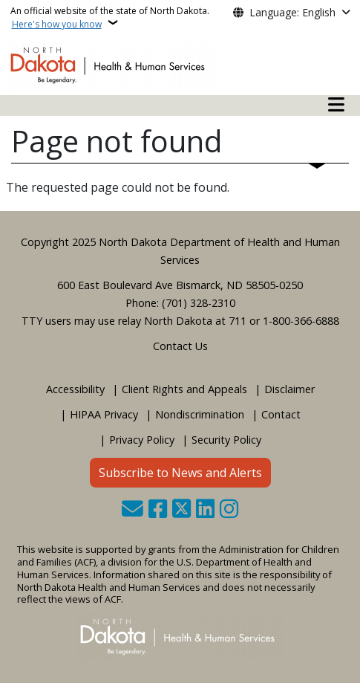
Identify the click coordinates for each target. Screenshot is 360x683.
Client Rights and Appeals (184, 389)
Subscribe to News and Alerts (180, 472)
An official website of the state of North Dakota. (109, 17)
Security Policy (226, 440)
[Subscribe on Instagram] (229, 510)
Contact (281, 414)
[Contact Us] (132, 510)
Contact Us (180, 346)
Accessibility (75, 389)
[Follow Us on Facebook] (157, 510)
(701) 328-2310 (198, 303)
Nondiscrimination (199, 414)
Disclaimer (289, 389)
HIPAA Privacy (104, 414)
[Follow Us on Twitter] (181, 510)
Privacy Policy (141, 440)
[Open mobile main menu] (336, 104)
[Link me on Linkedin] (205, 510)
